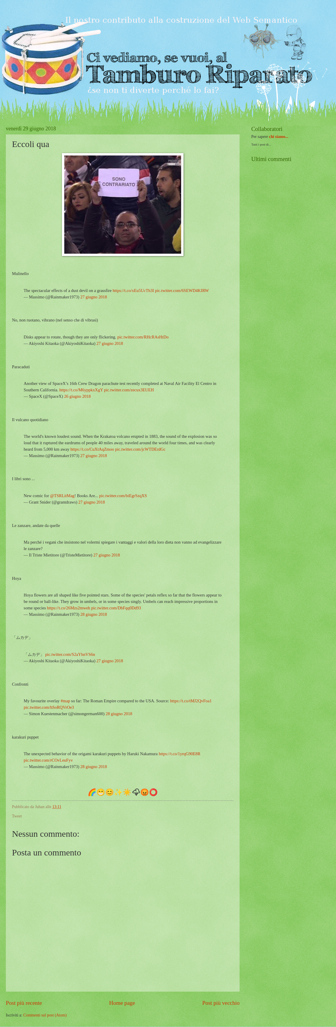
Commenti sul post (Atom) (45, 1015)
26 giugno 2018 (77, 396)
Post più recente (24, 1003)
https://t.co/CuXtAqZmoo (92, 449)
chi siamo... (278, 136)
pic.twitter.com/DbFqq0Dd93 (116, 608)
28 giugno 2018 (93, 614)
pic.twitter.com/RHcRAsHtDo (143, 337)
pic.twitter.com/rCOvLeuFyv (48, 760)
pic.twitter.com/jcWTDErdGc (140, 449)
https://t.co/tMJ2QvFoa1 (191, 701)
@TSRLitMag (62, 495)
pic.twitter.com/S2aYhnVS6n (70, 654)
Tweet (17, 816)
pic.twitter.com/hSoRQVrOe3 (49, 707)
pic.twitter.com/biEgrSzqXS (123, 495)
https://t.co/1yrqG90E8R (179, 753)
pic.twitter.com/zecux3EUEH (129, 390)
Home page (122, 1003)
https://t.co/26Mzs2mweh (68, 608)
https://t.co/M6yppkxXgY (81, 390)
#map (65, 701)
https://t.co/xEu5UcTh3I (133, 290)
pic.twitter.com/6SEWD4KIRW (182, 290)
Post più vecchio (221, 1003)
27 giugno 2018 (93, 297)
